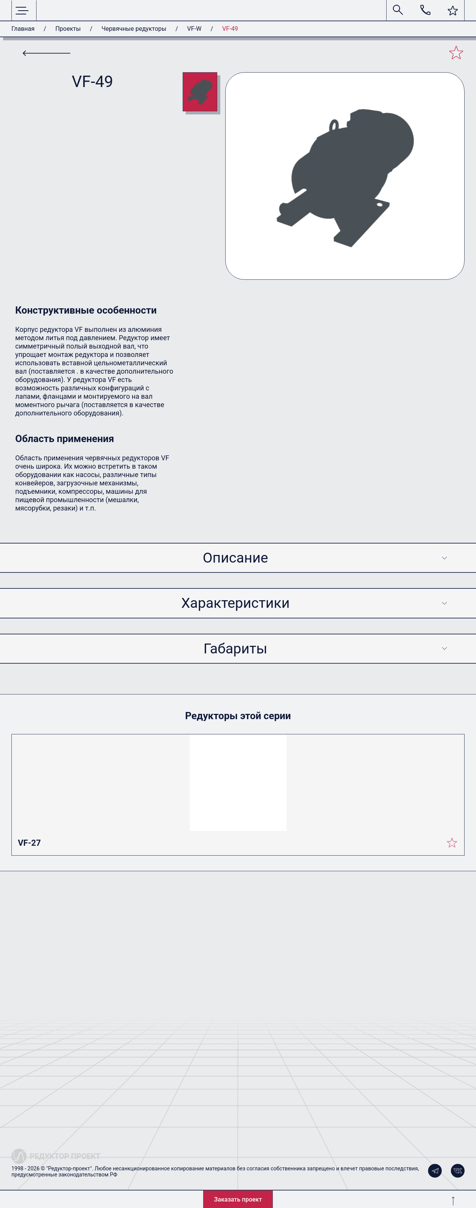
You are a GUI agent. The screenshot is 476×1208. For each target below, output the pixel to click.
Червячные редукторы (134, 28)
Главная (23, 28)
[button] (452, 10)
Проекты (68, 28)
